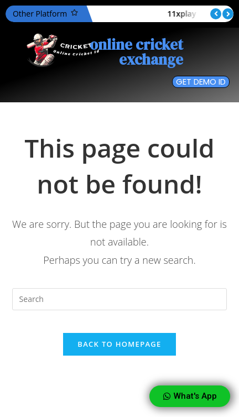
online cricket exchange (136, 52)
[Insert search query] (119, 299)
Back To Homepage (119, 344)
